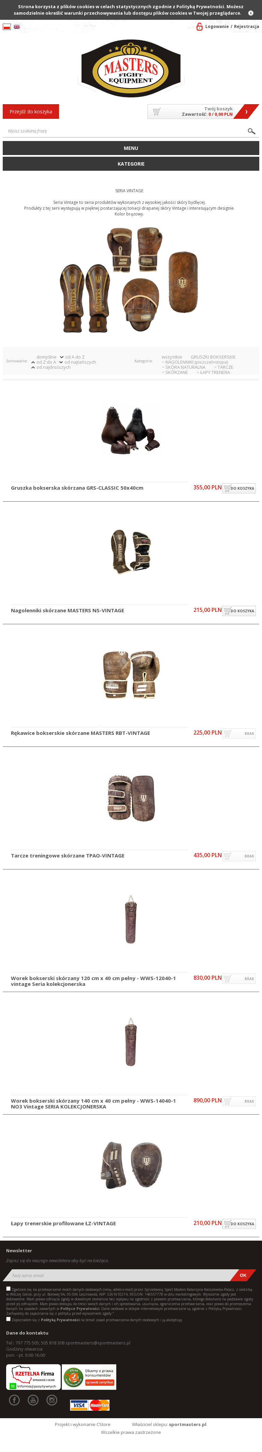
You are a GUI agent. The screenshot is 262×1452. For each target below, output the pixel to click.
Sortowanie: (17, 360)
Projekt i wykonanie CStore (83, 1424)
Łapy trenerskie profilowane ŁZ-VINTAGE (63, 1223)
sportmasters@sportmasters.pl (98, 1343)
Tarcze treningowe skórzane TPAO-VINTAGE (68, 856)
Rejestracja (246, 26)
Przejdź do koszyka (31, 111)
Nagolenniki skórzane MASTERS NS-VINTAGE (67, 611)
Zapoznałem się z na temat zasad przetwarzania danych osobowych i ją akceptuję (97, 1319)
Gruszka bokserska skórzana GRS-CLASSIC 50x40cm (77, 488)
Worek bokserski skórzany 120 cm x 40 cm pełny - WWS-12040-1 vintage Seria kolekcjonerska (93, 981)
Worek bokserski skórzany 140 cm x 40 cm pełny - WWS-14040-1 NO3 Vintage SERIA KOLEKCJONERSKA (93, 1103)
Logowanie (217, 26)
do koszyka (242, 488)
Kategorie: (143, 360)
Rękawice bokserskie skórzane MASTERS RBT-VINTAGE (80, 733)
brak (249, 733)
